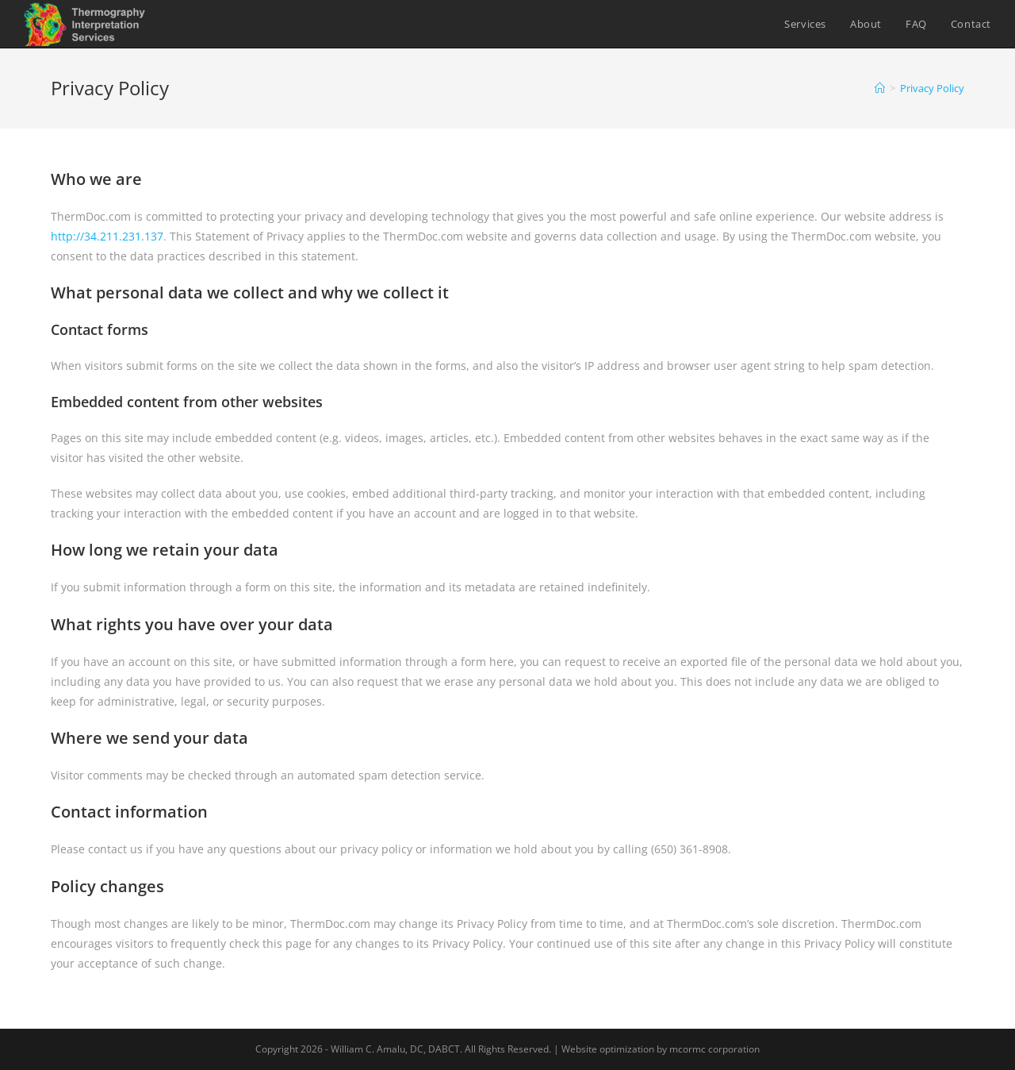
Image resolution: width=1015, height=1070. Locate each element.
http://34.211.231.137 (107, 236)
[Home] (880, 88)
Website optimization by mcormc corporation (660, 1049)
